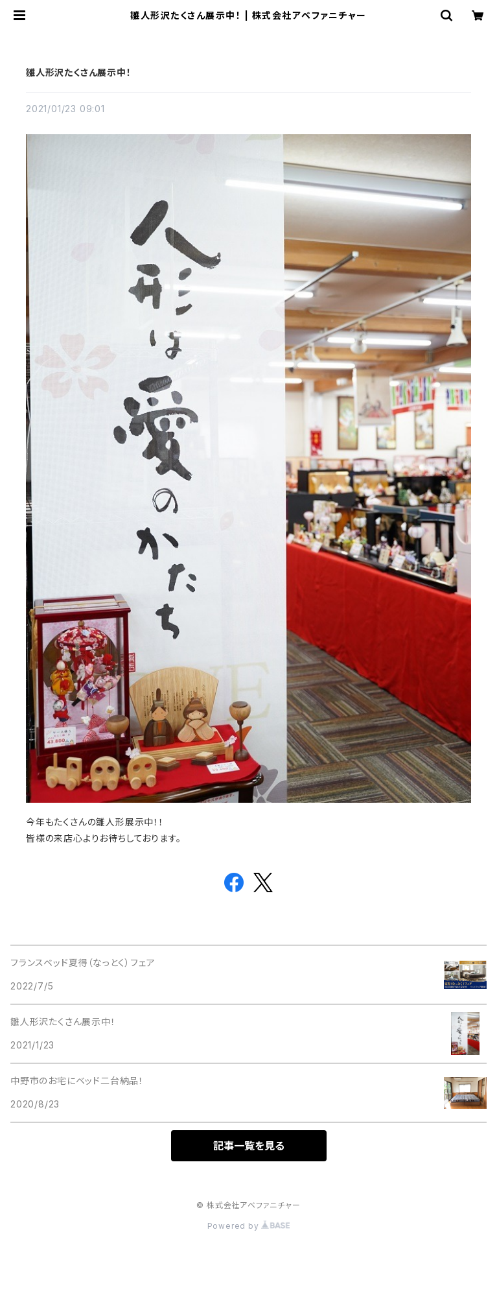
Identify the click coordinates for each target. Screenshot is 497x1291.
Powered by (248, 1226)
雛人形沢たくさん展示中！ (79, 72)
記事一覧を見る (248, 1145)
